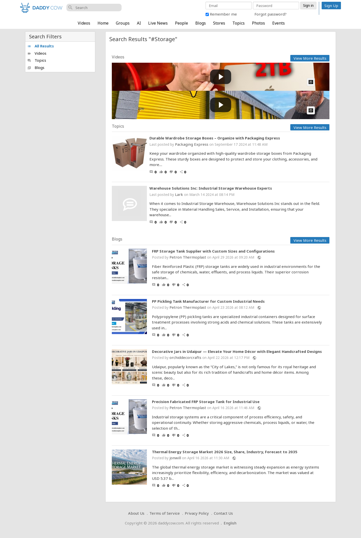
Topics (238, 23)
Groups (123, 23)
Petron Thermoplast (187, 257)
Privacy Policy (197, 513)
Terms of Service (164, 513)
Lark (179, 194)
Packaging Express (191, 144)
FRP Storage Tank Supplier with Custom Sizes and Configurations (213, 251)
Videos (84, 23)
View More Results (310, 58)
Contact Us (223, 513)
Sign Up (331, 5)
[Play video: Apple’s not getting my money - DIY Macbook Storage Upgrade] (220, 77)
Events (278, 23)
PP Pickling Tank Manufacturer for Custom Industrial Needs (208, 301)
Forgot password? (270, 14)
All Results (40, 45)
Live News (158, 23)
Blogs (200, 23)
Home (103, 23)
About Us (136, 513)
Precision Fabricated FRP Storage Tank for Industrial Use (205, 401)
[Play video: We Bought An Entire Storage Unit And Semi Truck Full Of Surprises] (220, 105)
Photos (258, 23)
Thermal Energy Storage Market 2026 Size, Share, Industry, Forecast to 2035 (224, 451)
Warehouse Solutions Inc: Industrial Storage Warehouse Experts (210, 188)
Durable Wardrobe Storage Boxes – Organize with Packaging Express (214, 137)
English (230, 522)
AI (139, 23)
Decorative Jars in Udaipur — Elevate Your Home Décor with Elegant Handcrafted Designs (237, 351)
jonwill (175, 457)
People (181, 23)
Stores (219, 23)
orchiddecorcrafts (185, 357)
